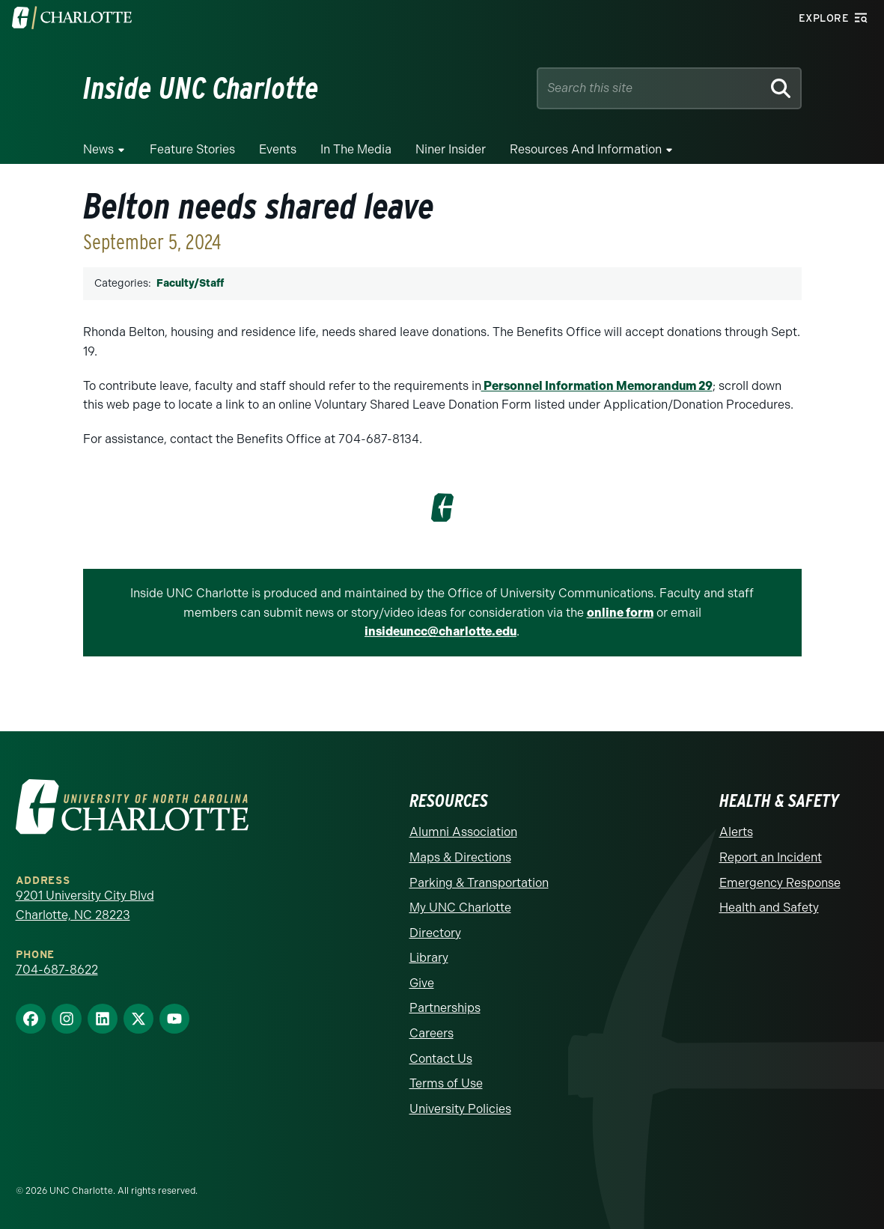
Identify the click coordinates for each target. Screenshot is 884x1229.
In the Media (355, 149)
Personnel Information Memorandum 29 (597, 386)
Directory (435, 933)
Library (428, 958)
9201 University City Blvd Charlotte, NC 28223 (85, 905)
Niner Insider (450, 149)
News (98, 149)
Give (421, 983)
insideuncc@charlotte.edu (440, 631)
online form (620, 613)
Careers (431, 1033)
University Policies (460, 1109)
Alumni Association (463, 832)
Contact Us (440, 1059)
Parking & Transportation (479, 883)
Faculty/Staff (190, 283)
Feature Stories (192, 149)
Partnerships (445, 1008)
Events (277, 149)
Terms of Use (446, 1083)
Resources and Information (586, 149)
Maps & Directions (460, 857)
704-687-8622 (57, 970)
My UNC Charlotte (460, 907)
